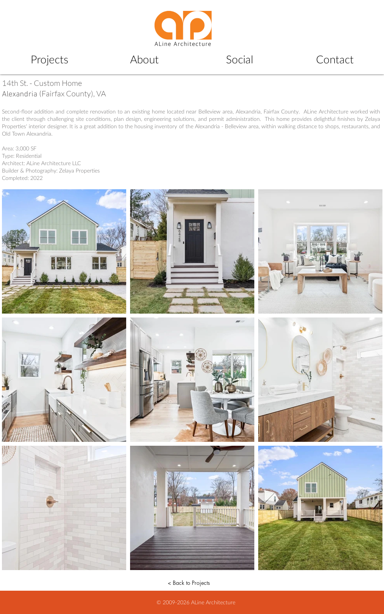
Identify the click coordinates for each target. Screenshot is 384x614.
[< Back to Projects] (189, 583)
